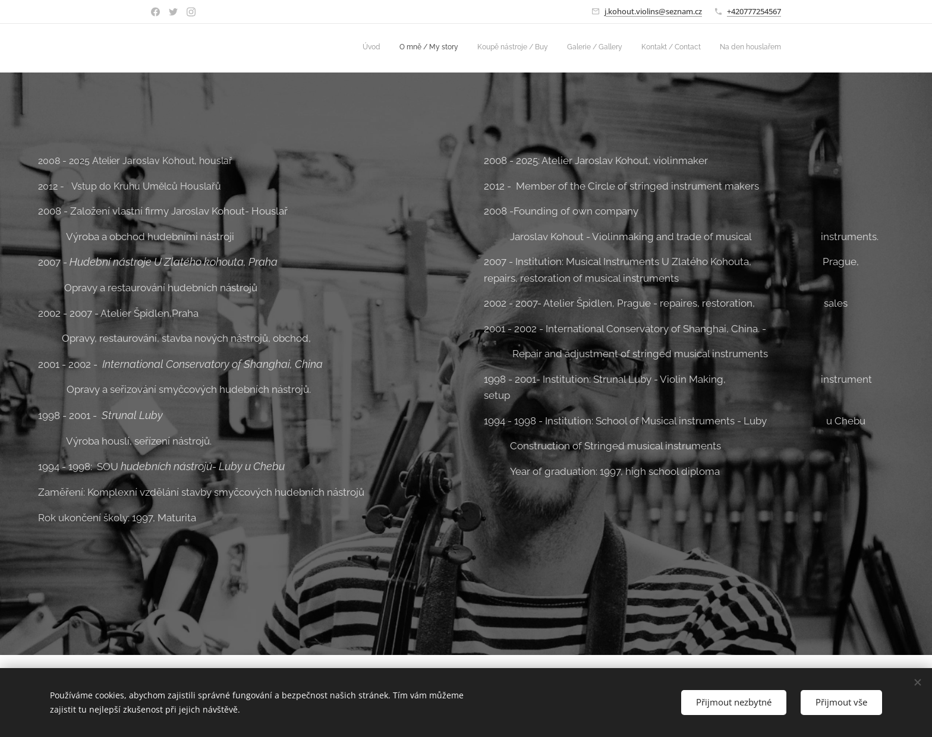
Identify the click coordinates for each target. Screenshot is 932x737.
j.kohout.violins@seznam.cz (653, 11)
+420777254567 (754, 11)
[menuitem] (689, 48)
